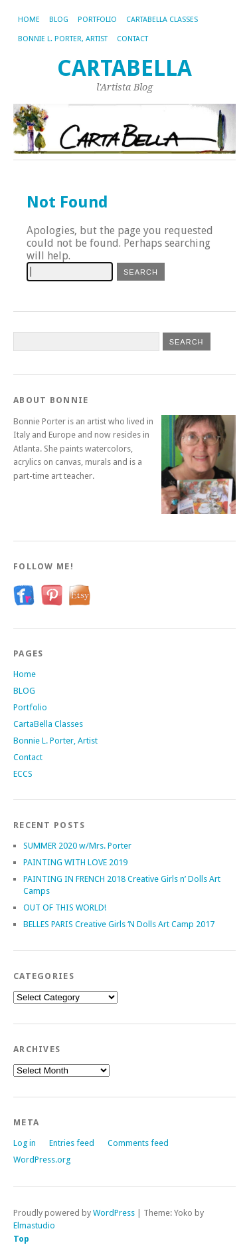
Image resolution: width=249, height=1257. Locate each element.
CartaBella (124, 68)
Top (21, 1239)
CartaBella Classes (162, 19)
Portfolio (97, 19)
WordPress (114, 1213)
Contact (132, 39)
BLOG (58, 19)
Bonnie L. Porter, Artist (63, 39)
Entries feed (71, 1143)
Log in (24, 1143)
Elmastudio (34, 1225)
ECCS (23, 774)
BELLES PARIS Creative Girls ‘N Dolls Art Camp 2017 (118, 924)
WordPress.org (41, 1160)
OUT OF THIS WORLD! (64, 907)
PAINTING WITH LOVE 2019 (75, 862)
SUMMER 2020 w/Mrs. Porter (77, 846)
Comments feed (138, 1143)
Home (29, 19)
